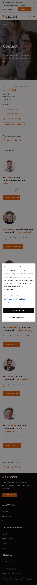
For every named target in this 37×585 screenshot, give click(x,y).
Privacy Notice (12, 299)
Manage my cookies (16, 317)
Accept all (16, 310)
